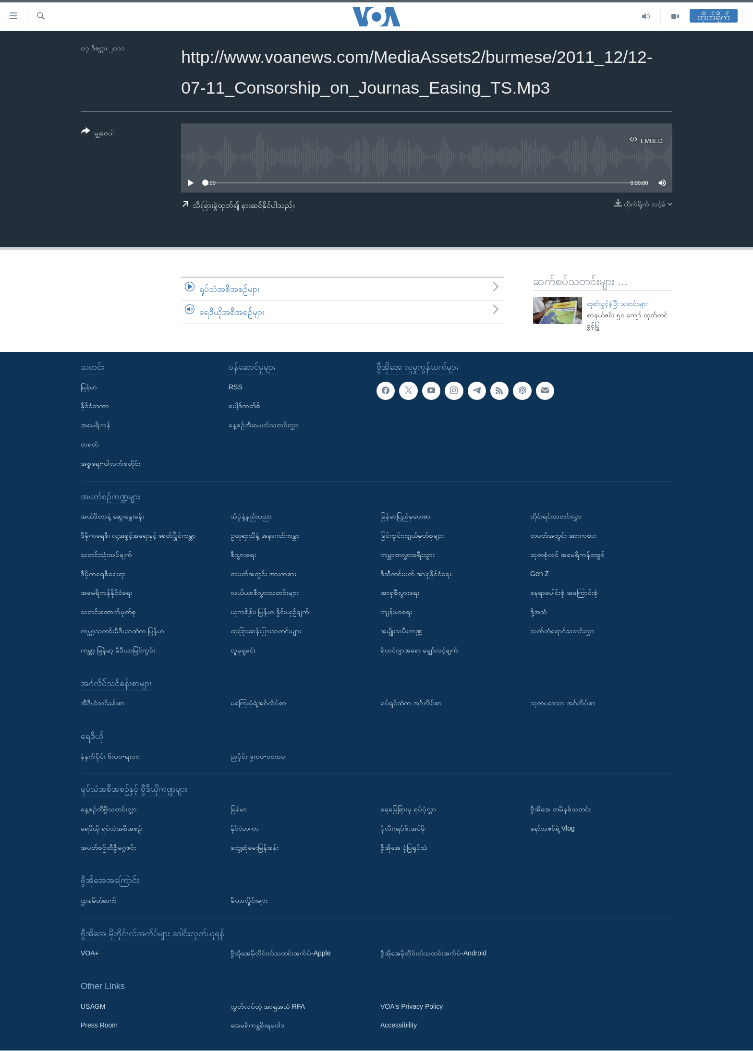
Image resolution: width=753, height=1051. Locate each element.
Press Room (99, 1025)
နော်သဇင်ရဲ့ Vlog (552, 828)
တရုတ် (89, 444)
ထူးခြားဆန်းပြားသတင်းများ (266, 631)
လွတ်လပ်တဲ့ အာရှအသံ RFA (268, 1006)
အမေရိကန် (95, 425)
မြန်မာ (89, 387)
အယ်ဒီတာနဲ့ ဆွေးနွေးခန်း (112, 516)
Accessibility (398, 1025)
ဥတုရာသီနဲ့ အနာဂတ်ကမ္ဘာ (265, 535)
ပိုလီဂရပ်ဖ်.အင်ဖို (402, 828)
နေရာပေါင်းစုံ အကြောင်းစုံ (564, 593)
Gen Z (539, 574)
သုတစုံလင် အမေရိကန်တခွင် (567, 554)
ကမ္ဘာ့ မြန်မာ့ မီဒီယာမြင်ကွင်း (118, 650)
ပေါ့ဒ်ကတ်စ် (244, 406)
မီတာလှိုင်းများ (249, 900)
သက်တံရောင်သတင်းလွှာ (562, 631)
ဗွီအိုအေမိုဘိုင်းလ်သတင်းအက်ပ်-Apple (280, 953)
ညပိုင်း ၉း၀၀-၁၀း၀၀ (258, 756)
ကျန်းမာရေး (396, 612)
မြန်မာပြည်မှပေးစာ (405, 516)
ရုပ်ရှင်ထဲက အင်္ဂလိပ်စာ (411, 703)
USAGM (93, 1006)
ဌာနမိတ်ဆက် (99, 900)
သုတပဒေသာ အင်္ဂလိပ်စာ (562, 703)
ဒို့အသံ (538, 612)
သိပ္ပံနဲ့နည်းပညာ (251, 516)
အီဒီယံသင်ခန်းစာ (103, 703)
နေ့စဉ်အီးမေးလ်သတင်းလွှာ (264, 425)
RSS (236, 387)
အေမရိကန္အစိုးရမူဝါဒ (257, 1025)
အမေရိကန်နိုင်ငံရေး (106, 593)
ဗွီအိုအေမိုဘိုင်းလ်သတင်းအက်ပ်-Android (433, 953)
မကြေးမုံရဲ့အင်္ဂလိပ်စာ (258, 703)
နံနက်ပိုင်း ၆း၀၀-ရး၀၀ (110, 756)
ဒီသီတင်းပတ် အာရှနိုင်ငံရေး (415, 574)
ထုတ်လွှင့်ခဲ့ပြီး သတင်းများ (617, 303)
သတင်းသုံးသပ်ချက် (106, 554)
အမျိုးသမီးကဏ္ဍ (401, 631)
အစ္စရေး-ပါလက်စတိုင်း (110, 463)
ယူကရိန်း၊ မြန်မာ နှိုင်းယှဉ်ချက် (270, 612)
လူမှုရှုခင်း (243, 650)
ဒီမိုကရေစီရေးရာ (103, 574)
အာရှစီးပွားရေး (399, 593)
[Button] (97, 133)
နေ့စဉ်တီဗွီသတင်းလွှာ (109, 809)
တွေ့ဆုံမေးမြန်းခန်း (255, 847)
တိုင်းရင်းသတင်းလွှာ (556, 516)
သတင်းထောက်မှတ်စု (108, 612)
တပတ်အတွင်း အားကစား (263, 574)
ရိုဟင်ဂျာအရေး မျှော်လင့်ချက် (419, 650)
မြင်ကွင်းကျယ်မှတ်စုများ (412, 535)
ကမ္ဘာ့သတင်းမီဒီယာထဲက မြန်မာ (122, 631)
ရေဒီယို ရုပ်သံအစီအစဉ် (111, 828)
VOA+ (90, 953)
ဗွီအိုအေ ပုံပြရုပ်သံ (403, 847)
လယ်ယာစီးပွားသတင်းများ (265, 593)
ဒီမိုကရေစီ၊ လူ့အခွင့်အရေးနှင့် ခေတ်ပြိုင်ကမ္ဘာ (138, 535)
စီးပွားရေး (243, 554)
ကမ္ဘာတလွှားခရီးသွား (407, 554)
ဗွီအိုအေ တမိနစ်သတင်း (560, 809)
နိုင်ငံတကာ (95, 406)
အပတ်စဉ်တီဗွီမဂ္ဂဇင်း (108, 847)
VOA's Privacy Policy (411, 1006)
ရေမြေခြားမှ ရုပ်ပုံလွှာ (408, 809)
